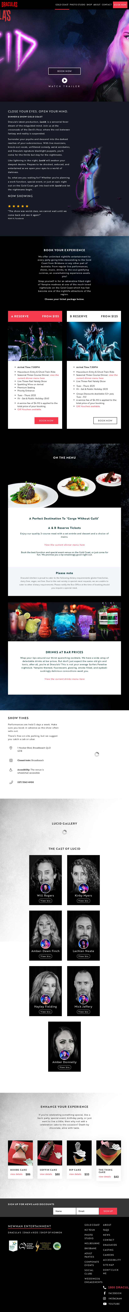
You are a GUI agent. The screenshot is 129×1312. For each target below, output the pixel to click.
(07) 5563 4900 (25, 782)
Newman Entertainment (29, 1226)
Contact (107, 4)
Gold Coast (62, 4)
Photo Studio (77, 4)
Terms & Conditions (84, 1310)
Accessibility (115, 1310)
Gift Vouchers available (29, 409)
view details (16, 1174)
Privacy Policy (102, 1310)
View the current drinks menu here (64, 678)
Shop (89, 4)
